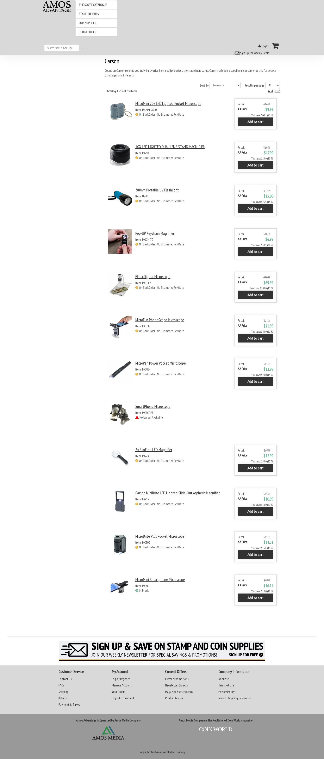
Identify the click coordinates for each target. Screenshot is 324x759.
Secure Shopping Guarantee (234, 698)
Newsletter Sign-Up (176, 685)
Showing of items (121, 91)
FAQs (61, 685)
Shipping (63, 692)
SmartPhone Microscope (152, 406)
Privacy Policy (226, 692)
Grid (270, 91)
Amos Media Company (172, 752)
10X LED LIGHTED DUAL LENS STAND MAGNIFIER (170, 146)
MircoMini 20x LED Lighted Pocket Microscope (168, 103)
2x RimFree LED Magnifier (153, 449)
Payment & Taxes (69, 704)
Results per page (254, 85)
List (277, 91)
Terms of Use (226, 685)
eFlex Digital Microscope (152, 276)
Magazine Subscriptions (179, 692)
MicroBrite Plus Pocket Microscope (160, 536)
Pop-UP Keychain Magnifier (154, 233)
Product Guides (174, 698)
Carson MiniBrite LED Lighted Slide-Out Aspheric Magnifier (177, 493)
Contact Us (65, 679)
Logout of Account (123, 698)
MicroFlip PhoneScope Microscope (159, 320)
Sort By (204, 85)
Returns (62, 698)
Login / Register (121, 679)
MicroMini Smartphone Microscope (160, 579)
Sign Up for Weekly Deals (250, 53)
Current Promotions (177, 679)
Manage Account (122, 685)
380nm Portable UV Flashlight (157, 190)
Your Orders (118, 692)
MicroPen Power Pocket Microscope (160, 363)
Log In (263, 46)
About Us (223, 679)
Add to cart (255, 121)
